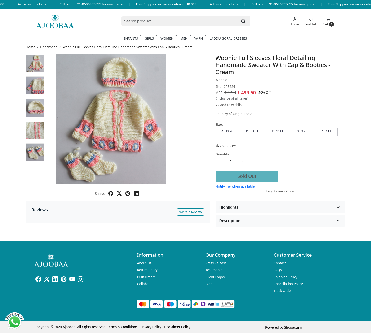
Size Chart (227, 146)
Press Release (216, 263)
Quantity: (223, 154)
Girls (150, 38)
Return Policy (147, 270)
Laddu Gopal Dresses (228, 38)
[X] (47, 280)
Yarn (199, 38)
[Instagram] (80, 280)
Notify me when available (235, 186)
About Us (144, 263)
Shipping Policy (285, 277)
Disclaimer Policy (177, 326)
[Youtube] (72, 280)
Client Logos (215, 277)
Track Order (283, 290)
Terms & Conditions (122, 326)
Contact (280, 263)
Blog (208, 284)
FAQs (278, 270)
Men (185, 38)
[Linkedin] (55, 280)
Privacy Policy (150, 326)
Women (168, 38)
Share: (100, 193)
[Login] (295, 21)
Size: (219, 124)
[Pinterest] (63, 280)
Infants (132, 38)
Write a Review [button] (190, 212)
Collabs (142, 284)
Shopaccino (293, 327)
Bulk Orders (146, 277)
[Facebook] (38, 280)
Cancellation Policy (288, 284)
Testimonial (214, 270)
